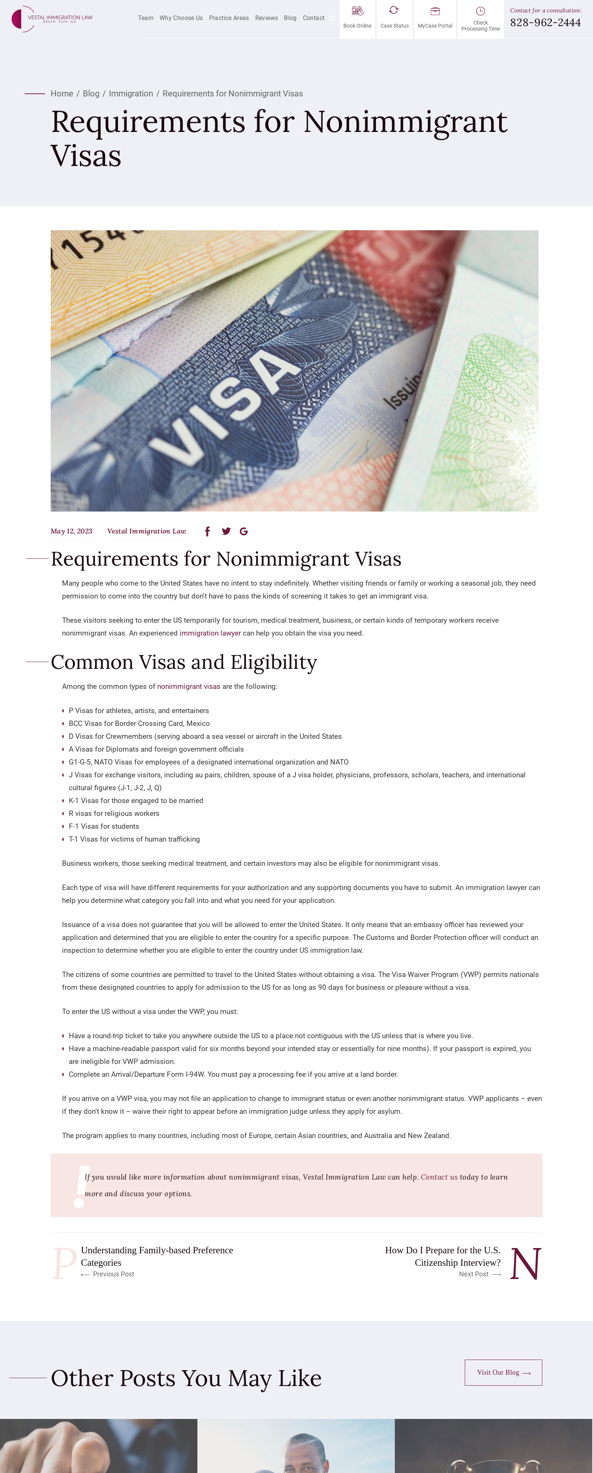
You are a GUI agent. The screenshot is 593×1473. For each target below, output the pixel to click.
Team (146, 18)
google (243, 531)
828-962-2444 (545, 22)
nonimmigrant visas (188, 686)
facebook (209, 531)
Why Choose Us (181, 18)
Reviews (266, 18)
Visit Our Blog (498, 1372)
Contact (314, 18)
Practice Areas (229, 18)
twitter (226, 531)
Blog (290, 18)
